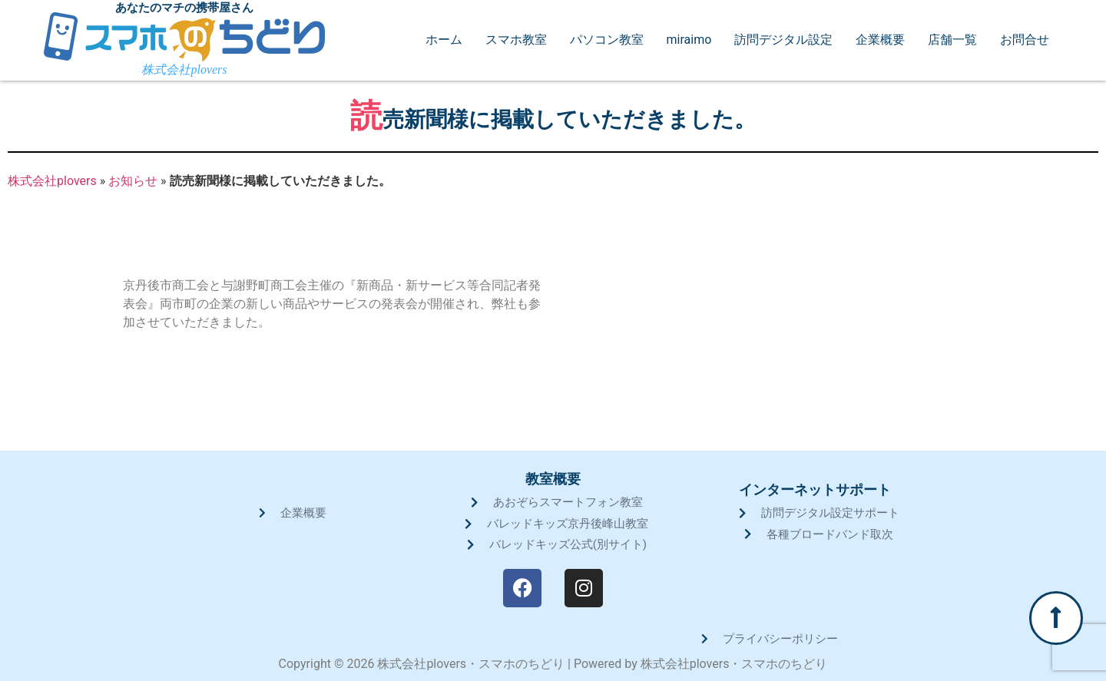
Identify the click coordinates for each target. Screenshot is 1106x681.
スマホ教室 (516, 40)
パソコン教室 (607, 40)
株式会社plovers (52, 181)
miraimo (689, 40)
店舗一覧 (952, 40)
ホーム (444, 40)
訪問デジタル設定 (783, 40)
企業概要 (880, 40)
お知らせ (132, 181)
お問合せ (1024, 40)
